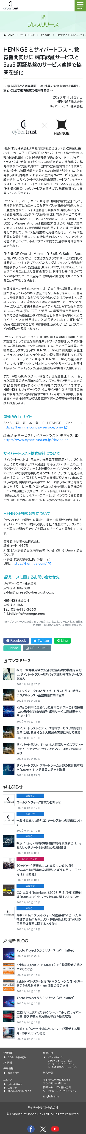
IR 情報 (7, 1062)
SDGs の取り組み (17, 1057)
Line (62, 640)
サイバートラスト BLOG (19, 1091)
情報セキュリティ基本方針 (57, 1087)
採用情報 (8, 1068)
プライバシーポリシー (54, 1083)
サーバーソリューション (63, 1064)
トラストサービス (56, 1057)
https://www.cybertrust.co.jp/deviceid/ (35, 440)
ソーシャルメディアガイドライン (59, 1091)
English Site (51, 1096)
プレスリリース (17, 660)
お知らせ (13, 787)
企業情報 (8, 1052)
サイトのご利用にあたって (57, 1079)
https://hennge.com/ (31, 563)
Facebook (16, 640)
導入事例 (48, 1072)
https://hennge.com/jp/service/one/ (35, 427)
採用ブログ (13, 1073)
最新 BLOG (15, 940)
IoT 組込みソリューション (64, 1067)
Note (12, 648)
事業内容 (48, 1052)
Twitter (41, 640)
